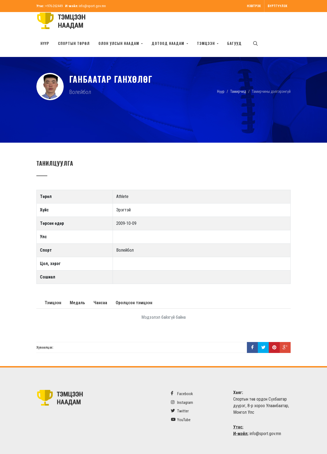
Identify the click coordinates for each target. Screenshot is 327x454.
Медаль (77, 302)
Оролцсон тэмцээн (134, 302)
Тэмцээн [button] (206, 43)
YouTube (181, 419)
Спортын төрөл (74, 43)
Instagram (182, 402)
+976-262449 (54, 6)
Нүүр (44, 43)
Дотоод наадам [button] (168, 43)
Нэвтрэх (254, 6)
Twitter (180, 411)
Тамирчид (238, 91)
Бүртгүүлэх (277, 6)
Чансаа (100, 302)
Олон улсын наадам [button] (119, 43)
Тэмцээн (53, 302)
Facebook (182, 393)
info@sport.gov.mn (92, 6)
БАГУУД (234, 43)
